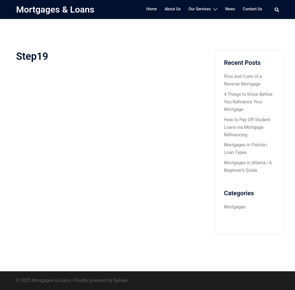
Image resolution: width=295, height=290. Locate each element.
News (230, 9)
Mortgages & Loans (55, 9)
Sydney (120, 280)
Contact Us (252, 9)
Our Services (199, 9)
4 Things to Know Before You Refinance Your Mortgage (248, 102)
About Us (173, 9)
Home (151, 9)
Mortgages (235, 207)
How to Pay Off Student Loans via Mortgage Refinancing (247, 127)
